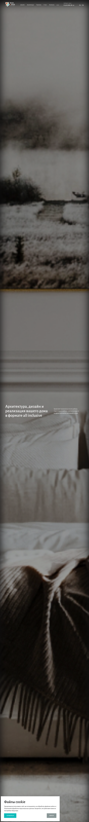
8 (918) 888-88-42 (69, 5)
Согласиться (10, 815)
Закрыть (51, 815)
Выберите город (68, 3)
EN (83, 5)
